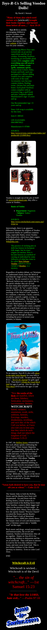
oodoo (23, 266)
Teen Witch (10, 386)
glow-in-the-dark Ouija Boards (23, 374)
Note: (13, 109)
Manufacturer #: (17, 127)
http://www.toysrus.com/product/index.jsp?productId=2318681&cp (28, 134)
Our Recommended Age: (21, 103)
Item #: (14, 116)
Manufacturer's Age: (19, 96)
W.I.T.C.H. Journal (20, 380)
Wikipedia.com (12, 241)
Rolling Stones (22, 442)
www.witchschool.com (18, 200)
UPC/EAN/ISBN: (18, 120)
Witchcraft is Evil (23, 562)
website (13, 43)
